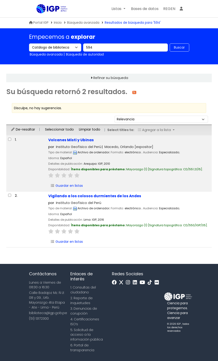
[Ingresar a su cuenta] (181, 9)
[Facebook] (115, 282)
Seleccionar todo (59, 129)
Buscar (179, 47)
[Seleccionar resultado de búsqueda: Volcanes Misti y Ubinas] (9, 139)
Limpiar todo (89, 129)
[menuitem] (169, 9)
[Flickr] (158, 282)
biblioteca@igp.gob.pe (48, 313)
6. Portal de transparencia (82, 347)
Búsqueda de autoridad (85, 54)
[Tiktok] (151, 282)
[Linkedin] (136, 282)
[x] (122, 282)
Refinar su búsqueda (110, 77)
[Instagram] (129, 282)
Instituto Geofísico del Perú (78, 146)
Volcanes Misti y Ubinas (71, 140)
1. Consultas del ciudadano (83, 290)
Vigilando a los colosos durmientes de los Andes (94, 196)
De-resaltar (23, 129)
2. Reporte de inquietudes (81, 300)
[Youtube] (143, 282)
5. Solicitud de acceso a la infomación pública (86, 335)
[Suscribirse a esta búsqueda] (134, 92)
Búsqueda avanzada (83, 22)
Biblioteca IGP (48, 18)
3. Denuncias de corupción (83, 311)
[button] (118, 9)
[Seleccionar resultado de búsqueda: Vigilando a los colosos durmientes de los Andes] (9, 195)
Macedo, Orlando (128, 146)
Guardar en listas (66, 185)
